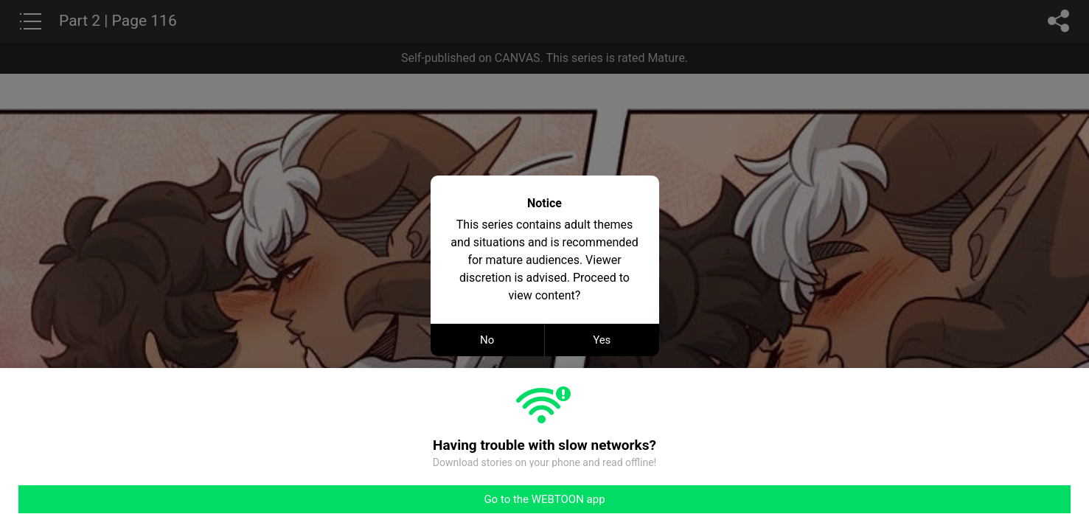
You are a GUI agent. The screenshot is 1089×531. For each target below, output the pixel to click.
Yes (601, 340)
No (487, 340)
